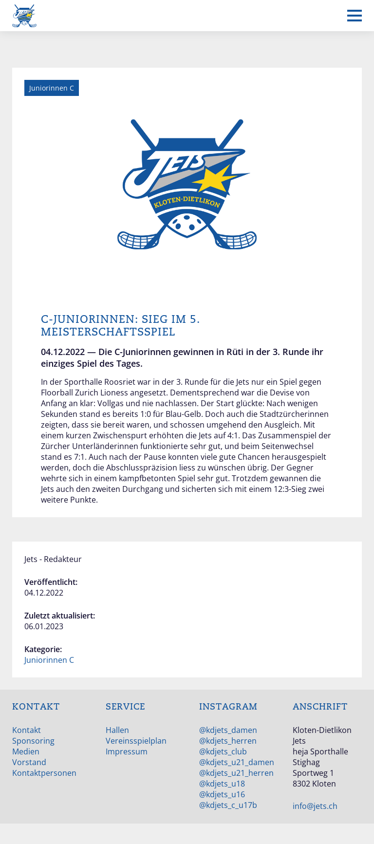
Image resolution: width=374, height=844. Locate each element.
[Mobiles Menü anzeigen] (354, 15)
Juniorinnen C (49, 660)
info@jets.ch (315, 806)
